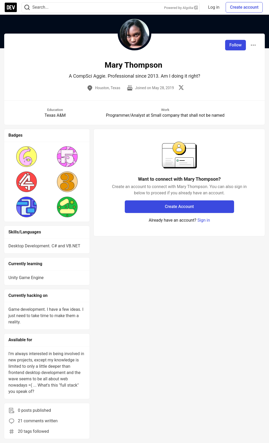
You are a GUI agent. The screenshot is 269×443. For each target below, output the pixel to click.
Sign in (203, 220)
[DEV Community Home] (10, 7)
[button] (26, 156)
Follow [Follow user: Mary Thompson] (235, 44)
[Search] (27, 7)
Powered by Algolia (181, 8)
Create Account (179, 206)
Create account (244, 7)
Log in (213, 7)
